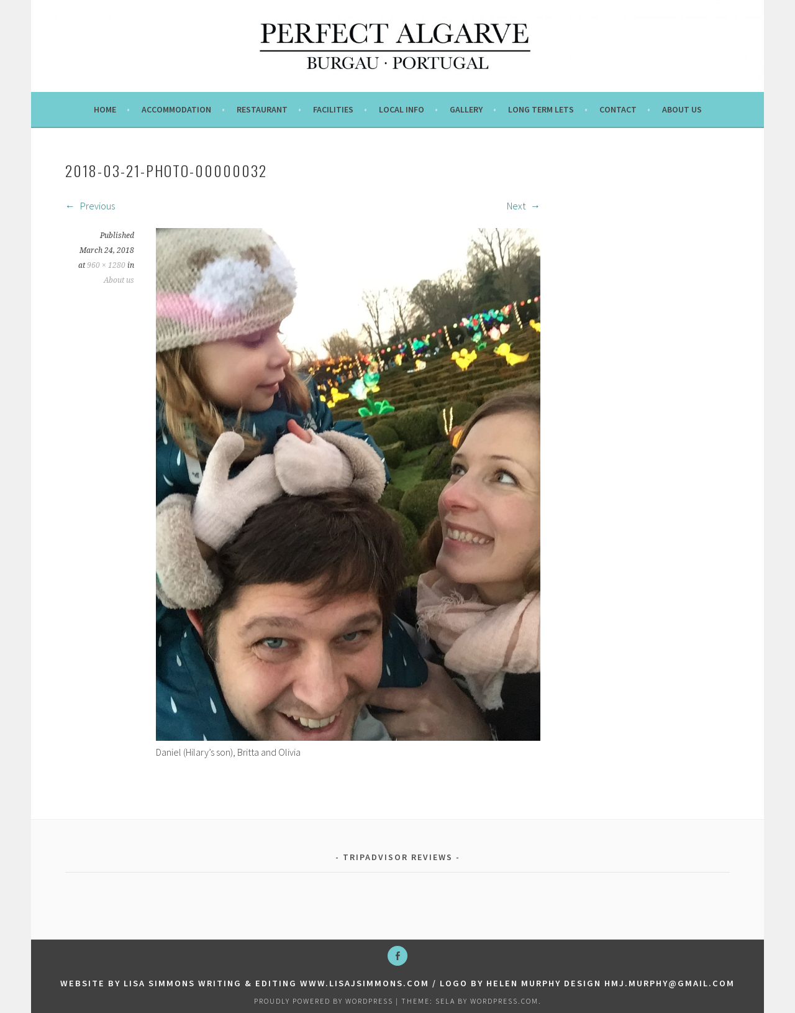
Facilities (333, 109)
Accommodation (176, 109)
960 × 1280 (106, 265)
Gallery (466, 109)
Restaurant (262, 109)
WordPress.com (504, 1001)
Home (105, 109)
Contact (618, 109)
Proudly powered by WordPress (323, 1001)
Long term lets (541, 109)
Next (523, 205)
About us (682, 109)
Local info (401, 109)
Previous (90, 205)
